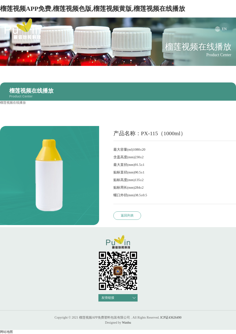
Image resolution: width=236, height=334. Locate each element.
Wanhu (126, 322)
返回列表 (127, 215)
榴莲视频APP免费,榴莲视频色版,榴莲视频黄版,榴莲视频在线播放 (92, 8)
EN (224, 29)
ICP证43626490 (170, 317)
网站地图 (6, 332)
